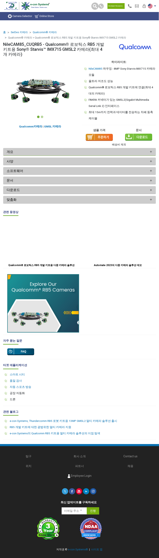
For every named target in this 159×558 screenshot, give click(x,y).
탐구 (28, 456)
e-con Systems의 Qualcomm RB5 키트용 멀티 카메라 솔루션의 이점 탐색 (55, 433)
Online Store (44, 16)
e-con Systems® (78, 549)
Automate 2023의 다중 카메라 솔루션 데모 (118, 265)
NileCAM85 (95, 68)
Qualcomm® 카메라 (45, 32)
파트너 (79, 466)
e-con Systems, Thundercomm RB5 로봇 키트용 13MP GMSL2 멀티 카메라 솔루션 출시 (63, 420)
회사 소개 (79, 456)
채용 (130, 466)
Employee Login (80, 476)
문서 (10, 180)
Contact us (130, 456)
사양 (10, 161)
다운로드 (13, 190)
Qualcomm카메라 (30, 126)
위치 (28, 466)
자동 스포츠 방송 (20, 387)
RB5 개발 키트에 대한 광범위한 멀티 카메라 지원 (40, 427)
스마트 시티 (17, 374)
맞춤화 (12, 200)
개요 (10, 152)
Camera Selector (20, 16)
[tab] (79, 152)
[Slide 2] (42, 117)
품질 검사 (16, 380)
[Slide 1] (38, 117)
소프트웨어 (15, 171)
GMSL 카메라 (52, 126)
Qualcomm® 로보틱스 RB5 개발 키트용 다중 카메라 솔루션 (41, 265)
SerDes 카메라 (19, 32)
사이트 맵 (96, 549)
